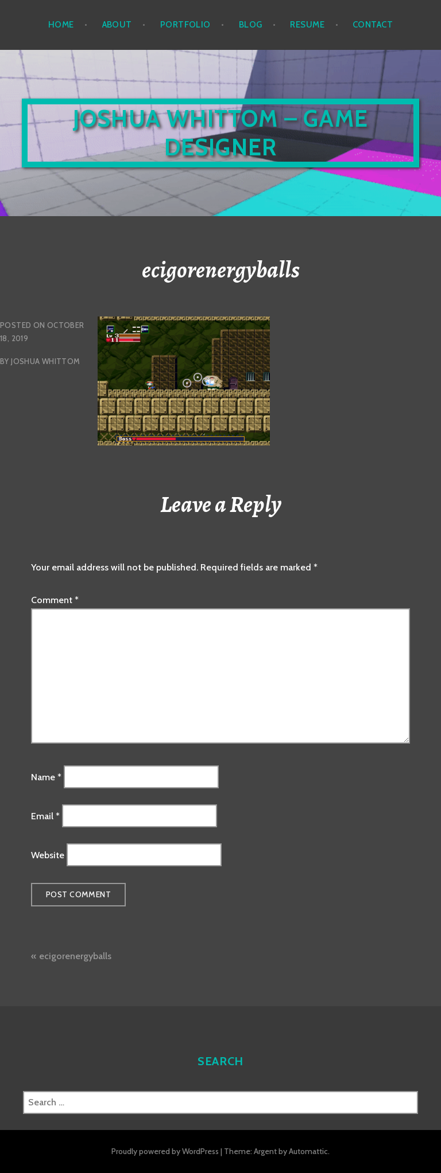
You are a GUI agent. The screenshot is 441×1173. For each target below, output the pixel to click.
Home (61, 24)
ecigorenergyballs (75, 956)
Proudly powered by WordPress (165, 1151)
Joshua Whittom (45, 361)
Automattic (308, 1151)
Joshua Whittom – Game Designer (220, 132)
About (117, 24)
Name (46, 776)
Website (47, 855)
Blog (250, 24)
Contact (373, 24)
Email (45, 816)
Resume (307, 24)
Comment (55, 600)
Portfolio (185, 24)
